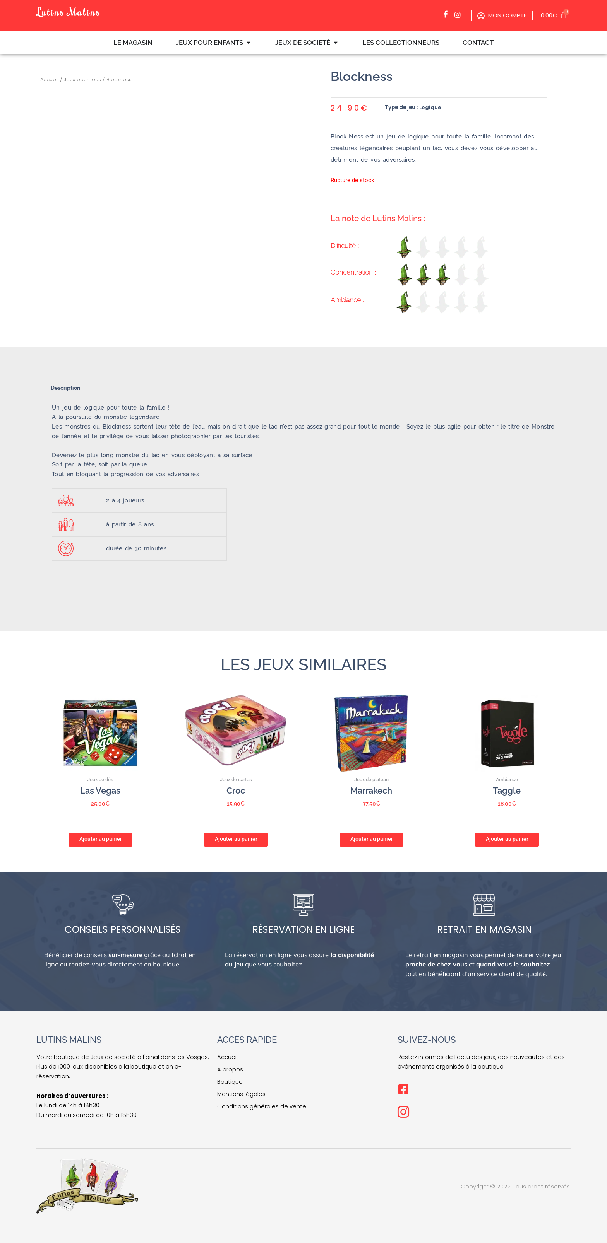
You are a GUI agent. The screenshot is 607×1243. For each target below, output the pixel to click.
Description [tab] (67, 387)
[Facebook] (447, 15)
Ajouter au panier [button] (101, 838)
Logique (430, 107)
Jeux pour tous (82, 79)
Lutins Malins (70, 11)
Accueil (49, 79)
